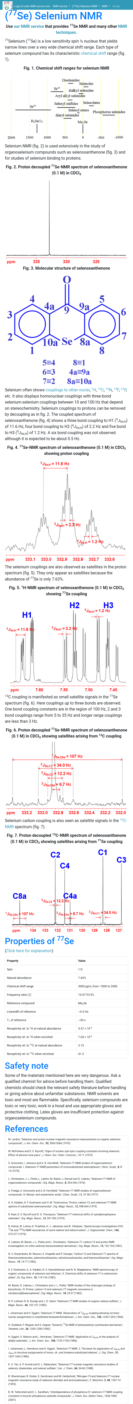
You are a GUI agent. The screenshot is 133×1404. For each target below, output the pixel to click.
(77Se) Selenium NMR (85, 6)
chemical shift (93, 53)
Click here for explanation (29, 950)
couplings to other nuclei (68, 390)
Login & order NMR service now (32, 6)
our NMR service (29, 26)
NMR (105, 6)
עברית (116, 6)
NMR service (60, 6)
